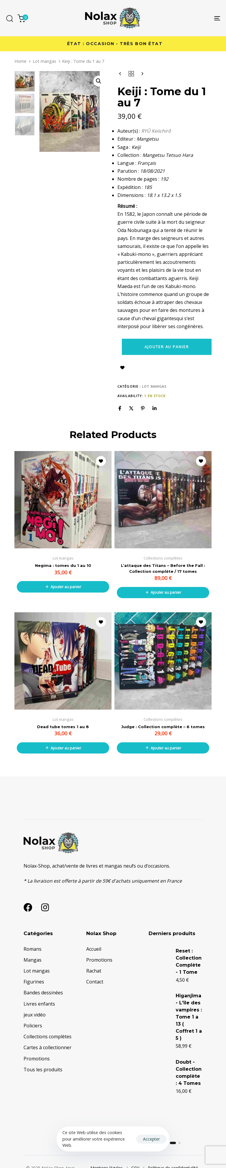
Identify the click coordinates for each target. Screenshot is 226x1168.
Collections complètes (48, 1036)
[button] (98, 81)
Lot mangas (44, 61)
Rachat (93, 971)
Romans (32, 949)
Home (20, 61)
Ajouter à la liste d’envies (122, 368)
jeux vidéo (35, 1014)
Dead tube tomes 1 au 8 (63, 726)
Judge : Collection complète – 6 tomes (163, 726)
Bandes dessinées (43, 992)
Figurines (34, 981)
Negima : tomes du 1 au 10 (63, 565)
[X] (131, 408)
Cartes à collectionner (48, 1047)
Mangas (32, 960)
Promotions (37, 1058)
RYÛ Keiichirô (156, 131)
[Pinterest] (142, 408)
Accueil (93, 949)
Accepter (151, 1139)
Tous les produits (43, 1069)
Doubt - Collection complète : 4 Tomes (177, 1107)
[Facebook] (119, 408)
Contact (94, 981)
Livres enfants (39, 1004)
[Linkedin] (154, 408)
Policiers (33, 1025)
